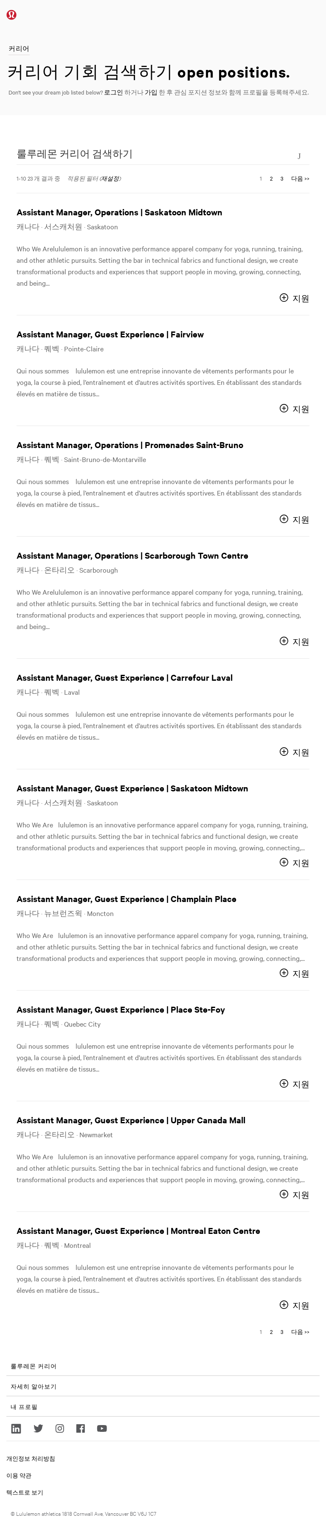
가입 (151, 92)
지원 (300, 298)
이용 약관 (18, 1475)
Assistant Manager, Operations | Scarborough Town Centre (132, 555)
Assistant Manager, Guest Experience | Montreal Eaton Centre (138, 1230)
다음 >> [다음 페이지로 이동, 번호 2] (300, 178)
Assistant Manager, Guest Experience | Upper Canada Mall (131, 1119)
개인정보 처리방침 (30, 1458)
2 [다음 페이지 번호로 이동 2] (271, 178)
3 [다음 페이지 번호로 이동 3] (282, 178)
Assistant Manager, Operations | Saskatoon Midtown (119, 211)
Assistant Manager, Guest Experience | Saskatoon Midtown (132, 787)
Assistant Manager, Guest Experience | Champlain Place (126, 898)
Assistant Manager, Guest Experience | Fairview (110, 334)
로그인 (113, 92)
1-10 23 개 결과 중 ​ (38, 178)
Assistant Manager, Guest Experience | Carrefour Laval (125, 677)
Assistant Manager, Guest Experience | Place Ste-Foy (121, 1009)
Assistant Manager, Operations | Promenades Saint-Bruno (130, 444)
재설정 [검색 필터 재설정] (110, 178)
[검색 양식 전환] (299, 155)
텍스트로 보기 (24, 1492)
